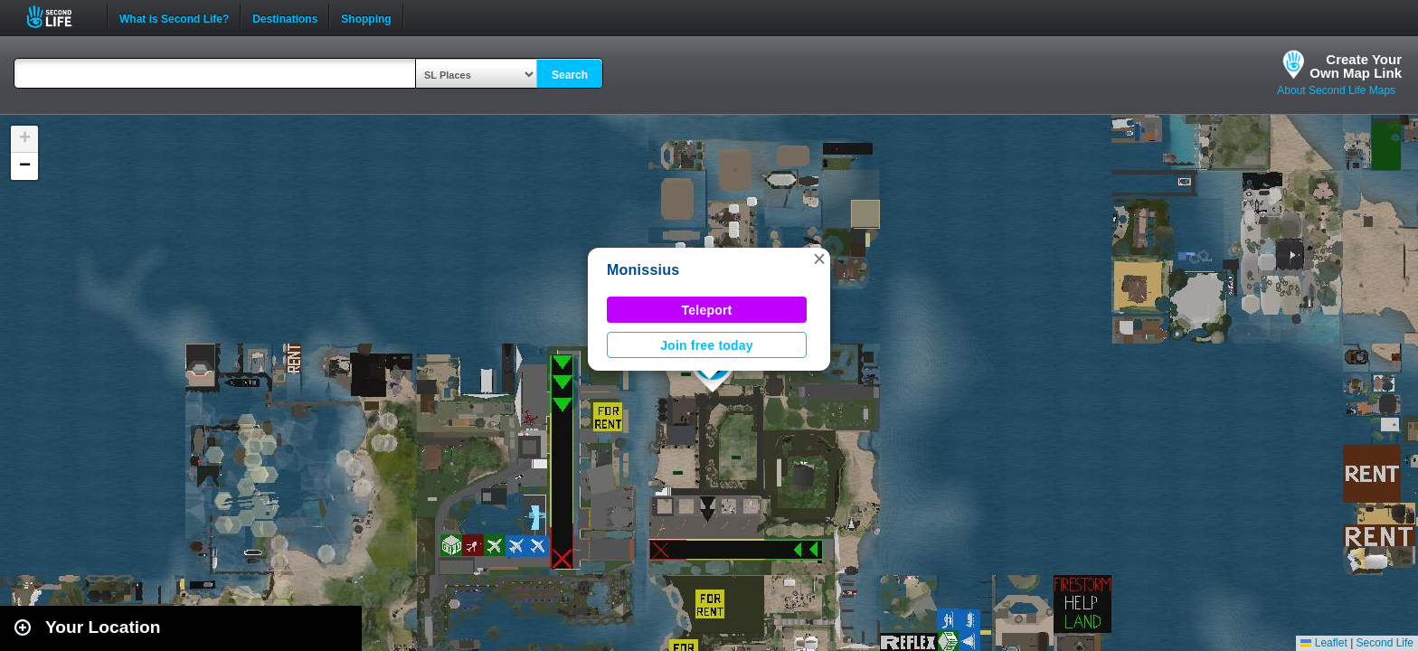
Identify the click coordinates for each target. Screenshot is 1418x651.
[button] (819, 258)
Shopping (366, 17)
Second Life (59, 17)
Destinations (284, 17)
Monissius (643, 270)
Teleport (707, 310)
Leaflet (1323, 643)
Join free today (706, 345)
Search (570, 75)
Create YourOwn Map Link (1355, 66)
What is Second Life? (174, 17)
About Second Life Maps (1336, 90)
